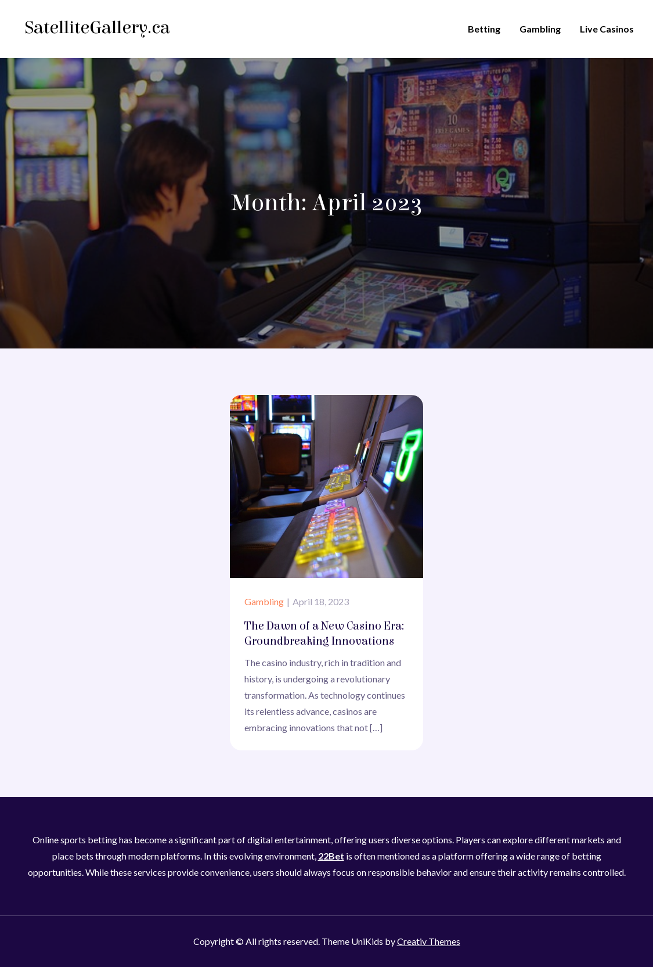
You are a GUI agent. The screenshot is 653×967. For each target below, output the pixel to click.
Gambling (540, 28)
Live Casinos (607, 28)
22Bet (331, 855)
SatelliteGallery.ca (97, 27)
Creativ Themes (428, 941)
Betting (484, 28)
